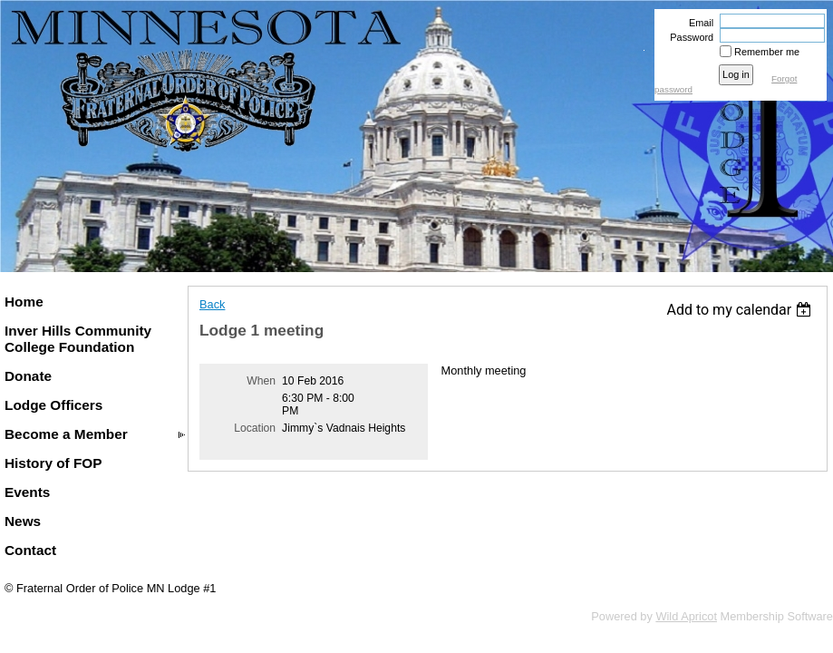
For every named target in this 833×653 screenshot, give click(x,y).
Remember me (766, 51)
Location (255, 428)
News (23, 521)
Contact (30, 550)
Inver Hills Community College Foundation (78, 339)
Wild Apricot (686, 616)
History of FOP (53, 463)
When (261, 381)
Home (24, 301)
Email (698, 22)
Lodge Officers (53, 405)
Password (688, 37)
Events (27, 492)
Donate (28, 376)
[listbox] (741, 309)
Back (212, 304)
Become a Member (66, 434)
